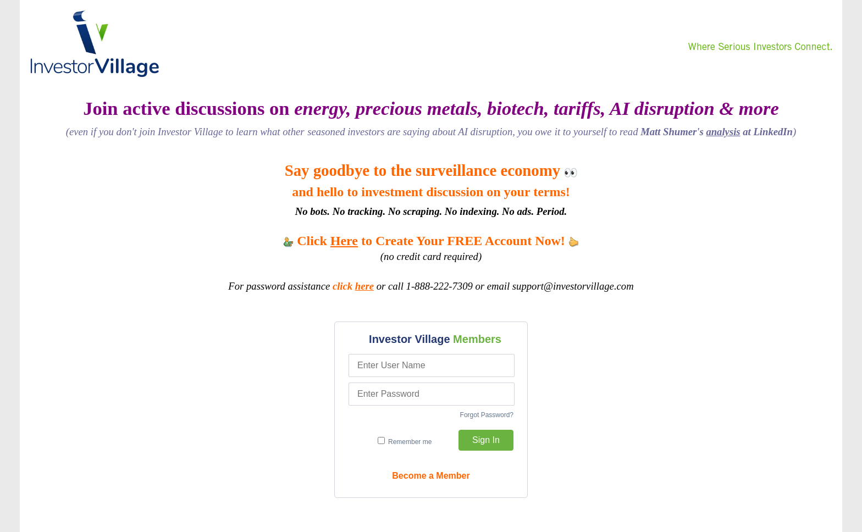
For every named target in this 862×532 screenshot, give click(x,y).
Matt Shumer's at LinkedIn (716, 131)
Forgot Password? (486, 415)
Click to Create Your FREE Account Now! (431, 241)
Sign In (486, 440)
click (353, 286)
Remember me (405, 441)
